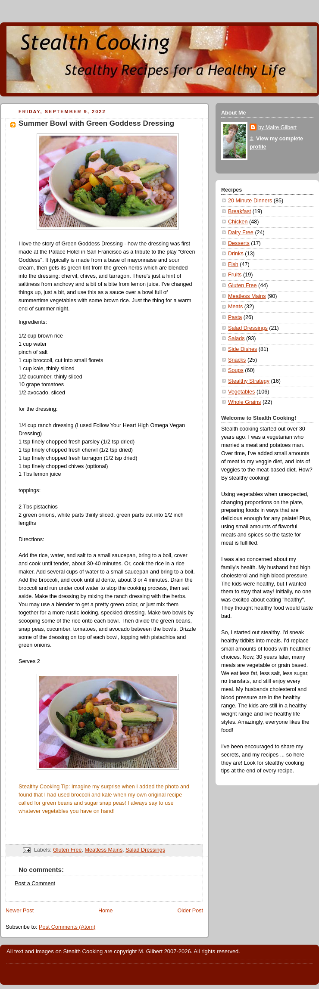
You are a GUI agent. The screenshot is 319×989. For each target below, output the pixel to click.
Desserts (239, 243)
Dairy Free (240, 232)
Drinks (236, 254)
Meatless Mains (104, 850)
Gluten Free (67, 850)
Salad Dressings (145, 850)
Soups (236, 370)
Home (105, 911)
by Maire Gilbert (277, 127)
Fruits (235, 275)
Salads (236, 338)
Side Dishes (242, 349)
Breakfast (239, 211)
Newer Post (20, 911)
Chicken (238, 222)
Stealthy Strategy (248, 381)
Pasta (235, 317)
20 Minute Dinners (250, 201)
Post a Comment (35, 883)
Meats (235, 307)
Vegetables (241, 392)
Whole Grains (244, 402)
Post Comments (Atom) (67, 927)
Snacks (237, 360)
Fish (233, 264)
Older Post (190, 911)
